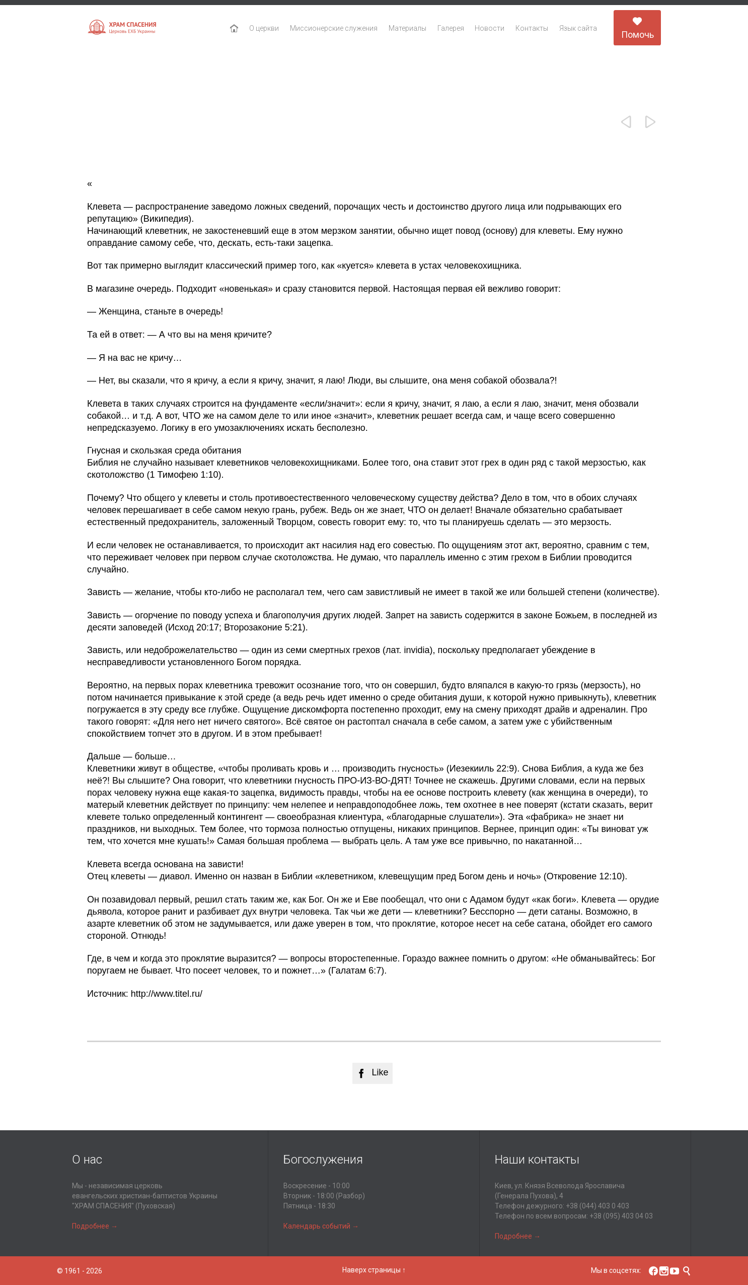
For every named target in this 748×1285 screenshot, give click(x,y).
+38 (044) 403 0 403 (597, 1206)
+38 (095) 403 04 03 (621, 1216)
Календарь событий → (321, 1226)
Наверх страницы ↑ (374, 1270)
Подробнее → (95, 1226)
